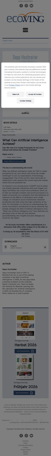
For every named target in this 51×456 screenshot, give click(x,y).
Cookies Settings (25, 101)
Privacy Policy (14, 85)
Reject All (16, 94)
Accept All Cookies (34, 94)
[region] (25, 85)
